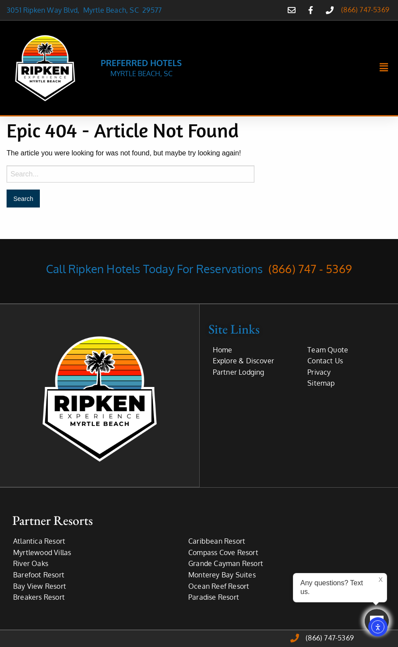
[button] (384, 68)
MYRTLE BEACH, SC (141, 73)
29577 (152, 10)
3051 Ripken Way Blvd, (45, 10)
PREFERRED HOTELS (141, 62)
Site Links (234, 328)
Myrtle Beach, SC (113, 10)
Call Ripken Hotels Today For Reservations (199, 268)
